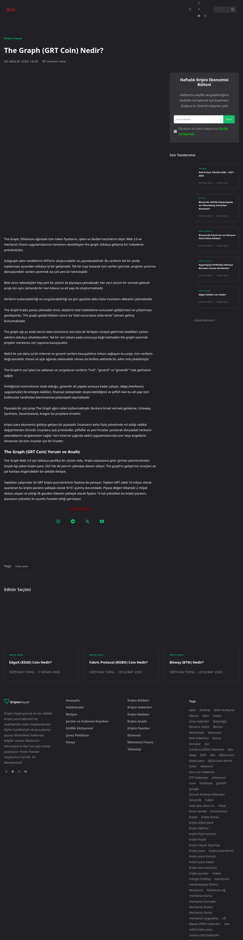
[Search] (232, 10)
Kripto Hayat (13, 38)
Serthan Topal (56, 62)
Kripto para (21, 509)
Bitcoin (203, 203)
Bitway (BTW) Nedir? (188, 606)
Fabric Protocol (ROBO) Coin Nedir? (121, 606)
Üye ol (229, 122)
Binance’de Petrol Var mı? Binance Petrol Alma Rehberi (217, 242)
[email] (198, 122)
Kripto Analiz (206, 237)
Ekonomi (203, 173)
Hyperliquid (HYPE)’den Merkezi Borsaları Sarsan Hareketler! (214, 274)
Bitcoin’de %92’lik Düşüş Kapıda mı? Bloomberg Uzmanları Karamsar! (214, 210)
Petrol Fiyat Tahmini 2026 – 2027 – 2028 (215, 178)
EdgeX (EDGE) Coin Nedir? (215, 304)
